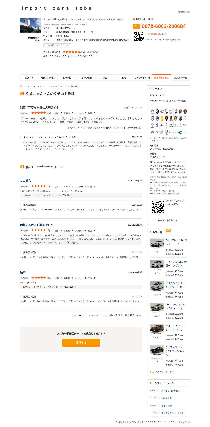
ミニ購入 (25, 180)
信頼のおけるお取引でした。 (38, 224)
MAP (92, 32)
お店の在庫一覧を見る (163, 372)
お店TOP (29, 78)
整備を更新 (166, 405)
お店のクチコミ (161, 78)
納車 (23, 272)
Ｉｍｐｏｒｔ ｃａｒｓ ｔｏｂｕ (40, 137)
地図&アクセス (48, 78)
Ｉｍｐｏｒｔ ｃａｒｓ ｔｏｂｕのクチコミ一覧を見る (103, 315)
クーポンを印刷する (167, 220)
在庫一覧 (67, 78)
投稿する (81, 342)
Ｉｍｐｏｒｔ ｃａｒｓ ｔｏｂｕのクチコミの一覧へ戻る (51, 86)
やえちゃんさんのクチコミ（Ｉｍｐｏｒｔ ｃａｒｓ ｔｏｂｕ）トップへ (151, 422)
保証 (105, 78)
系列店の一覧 (180, 78)
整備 (124, 78)
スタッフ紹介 (86, 78)
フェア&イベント (143, 78)
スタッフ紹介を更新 (170, 390)
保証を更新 (166, 398)
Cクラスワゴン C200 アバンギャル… (175, 351)
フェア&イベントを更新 (172, 413)
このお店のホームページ (57, 45)
